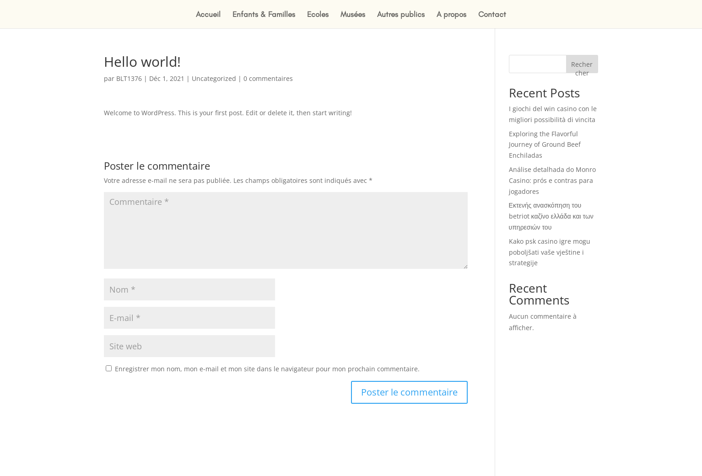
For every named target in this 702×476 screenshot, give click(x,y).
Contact (492, 15)
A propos (451, 15)
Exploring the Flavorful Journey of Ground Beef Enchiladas (545, 144)
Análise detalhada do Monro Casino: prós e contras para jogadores (552, 180)
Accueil (208, 15)
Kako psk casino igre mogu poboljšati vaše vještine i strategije (549, 252)
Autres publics (401, 15)
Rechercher (582, 66)
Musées (352, 15)
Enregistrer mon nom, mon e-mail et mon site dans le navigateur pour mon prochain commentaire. (267, 368)
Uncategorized (214, 78)
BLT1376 (129, 78)
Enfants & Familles (263, 15)
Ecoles (318, 15)
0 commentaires (268, 78)
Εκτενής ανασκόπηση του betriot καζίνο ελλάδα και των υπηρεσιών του (551, 216)
